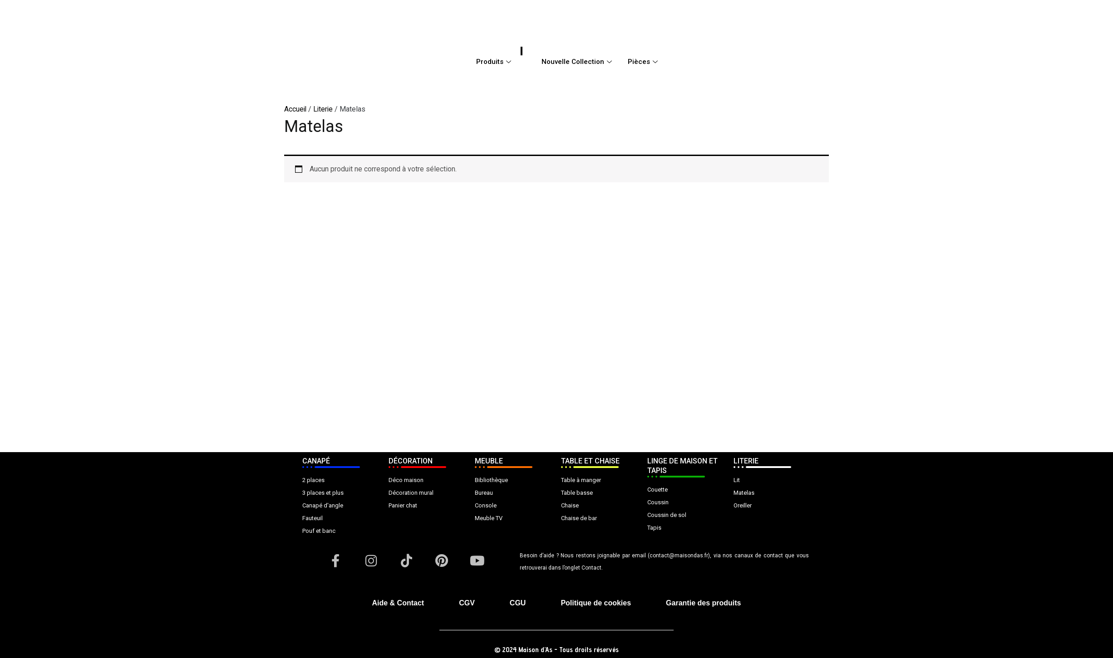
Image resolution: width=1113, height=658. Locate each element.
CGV (467, 603)
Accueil (295, 109)
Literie (324, 109)
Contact (591, 568)
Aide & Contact (398, 603)
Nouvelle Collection (578, 62)
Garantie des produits (703, 603)
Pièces (644, 62)
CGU (518, 603)
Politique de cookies (596, 603)
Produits (494, 62)
